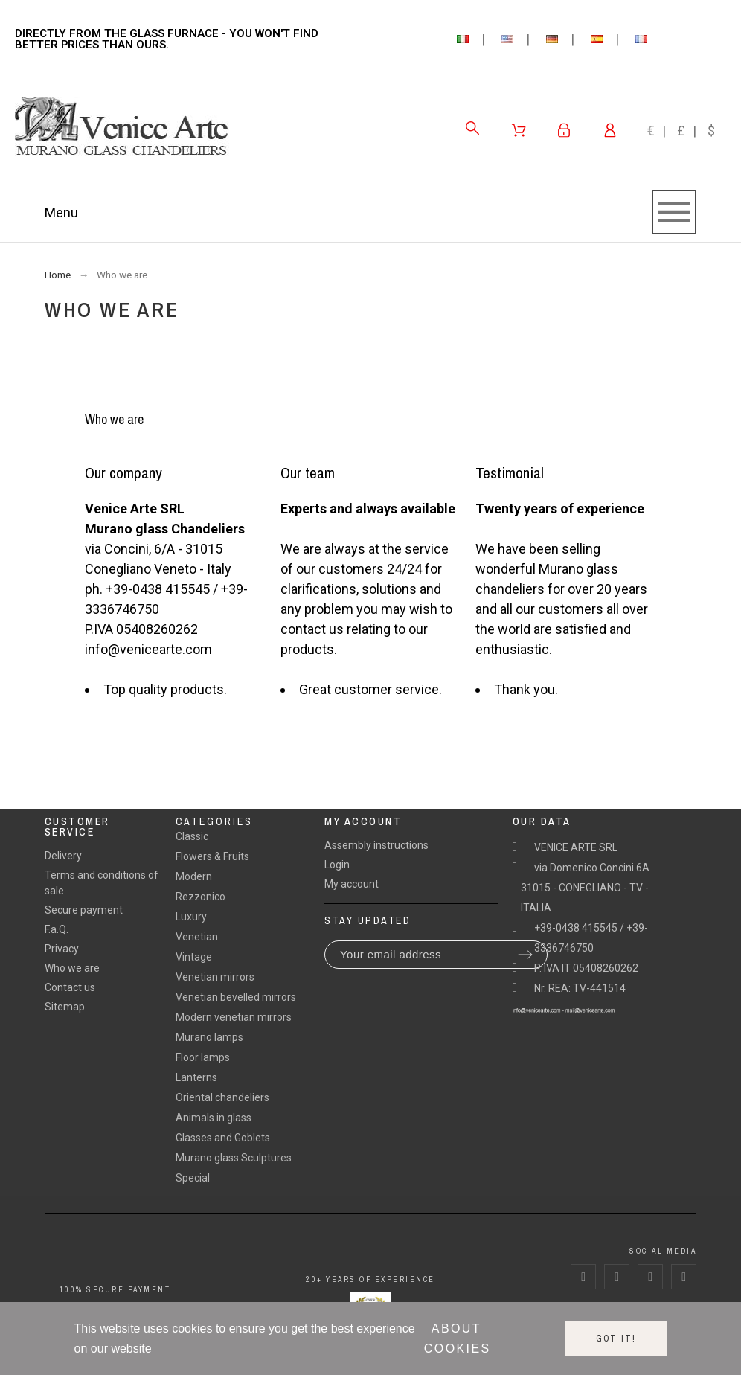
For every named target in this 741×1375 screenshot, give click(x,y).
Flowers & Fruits (212, 856)
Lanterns (196, 1077)
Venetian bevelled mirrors (236, 997)
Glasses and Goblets (223, 1138)
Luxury (191, 917)
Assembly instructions (376, 845)
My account (351, 884)
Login (337, 865)
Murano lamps (209, 1037)
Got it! (616, 1338)
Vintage (194, 957)
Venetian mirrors (215, 977)
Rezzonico (200, 897)
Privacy (62, 949)
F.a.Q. (56, 929)
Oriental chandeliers (222, 1097)
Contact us (70, 987)
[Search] (472, 128)
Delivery (63, 856)
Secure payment (84, 910)
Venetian (197, 937)
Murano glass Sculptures (234, 1158)
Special (193, 1178)
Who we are (72, 968)
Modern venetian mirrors (234, 1017)
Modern (194, 876)
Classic (192, 836)
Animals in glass (213, 1118)
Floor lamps (203, 1057)
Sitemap (65, 1007)
